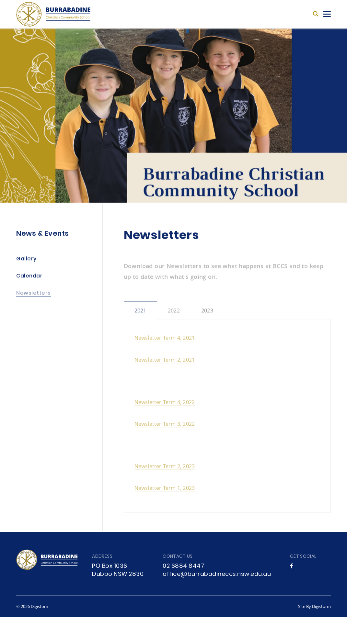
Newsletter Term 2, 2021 (164, 361)
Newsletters (33, 294)
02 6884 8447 (183, 566)
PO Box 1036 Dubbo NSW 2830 (118, 570)
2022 (174, 312)
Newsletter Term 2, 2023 (164, 468)
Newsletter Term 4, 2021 (164, 339)
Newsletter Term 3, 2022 (164, 425)
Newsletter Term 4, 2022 (164, 404)
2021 (140, 312)
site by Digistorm (314, 606)
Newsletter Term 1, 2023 (164, 490)
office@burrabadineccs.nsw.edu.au (217, 574)
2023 (207, 312)
